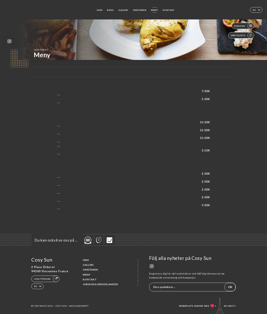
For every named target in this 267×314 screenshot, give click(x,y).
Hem (99, 10)
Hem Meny (41, 49)
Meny (154, 10)
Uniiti (232, 306)
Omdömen (139, 10)
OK (230, 287)
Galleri (123, 10)
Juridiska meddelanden (100, 284)
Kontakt (169, 10)
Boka (110, 10)
